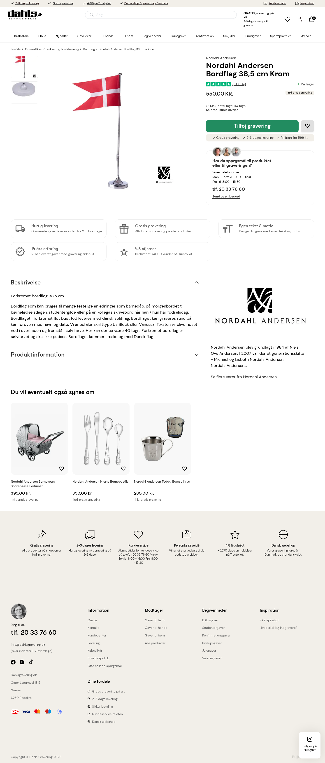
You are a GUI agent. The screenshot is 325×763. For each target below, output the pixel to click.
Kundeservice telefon (107, 714)
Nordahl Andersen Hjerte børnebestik (100, 481)
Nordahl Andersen (221, 58)
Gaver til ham (155, 620)
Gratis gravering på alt (108, 691)
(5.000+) (239, 84)
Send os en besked (226, 196)
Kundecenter (97, 635)
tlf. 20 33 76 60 (228, 189)
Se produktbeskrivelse (222, 110)
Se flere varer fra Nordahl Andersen (244, 377)
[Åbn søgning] (161, 15)
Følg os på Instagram (310, 748)
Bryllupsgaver (212, 643)
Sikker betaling (102, 706)
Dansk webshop (104, 722)
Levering (94, 643)
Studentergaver (213, 628)
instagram (23, 662)
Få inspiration (269, 620)
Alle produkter (155, 643)
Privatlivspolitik (98, 658)
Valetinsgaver (212, 658)
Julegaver (209, 650)
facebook (13, 662)
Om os (92, 620)
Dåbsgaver (210, 620)
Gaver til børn (155, 635)
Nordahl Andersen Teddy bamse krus (162, 481)
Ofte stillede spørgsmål (105, 666)
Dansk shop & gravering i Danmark (146, 3)
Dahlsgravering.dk (24, 675)
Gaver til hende (156, 628)
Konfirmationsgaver (216, 635)
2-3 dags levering (105, 699)
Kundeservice (274, 3)
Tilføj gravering (252, 126)
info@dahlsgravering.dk (28, 645)
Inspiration (304, 3)
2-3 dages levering (27, 3)
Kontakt (93, 628)
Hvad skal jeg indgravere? (278, 628)
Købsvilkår (95, 650)
